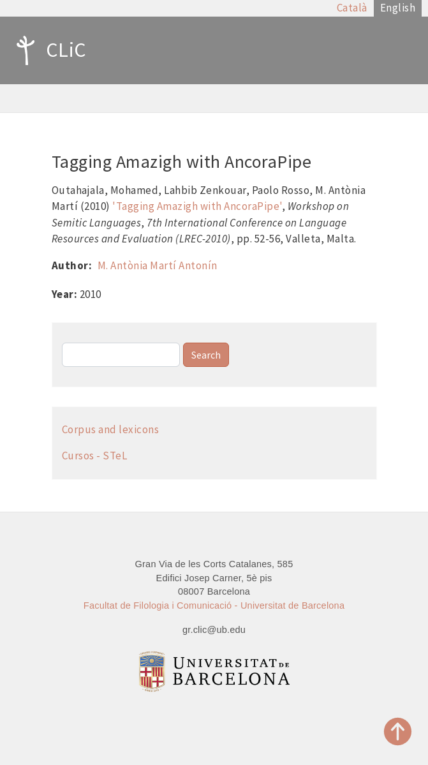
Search (206, 354)
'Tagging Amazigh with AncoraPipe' (197, 206)
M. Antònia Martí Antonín (158, 265)
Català (352, 8)
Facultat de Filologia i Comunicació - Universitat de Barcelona (214, 605)
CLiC (48, 50)
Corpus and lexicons (110, 429)
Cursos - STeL (95, 456)
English (398, 8)
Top (398, 731)
